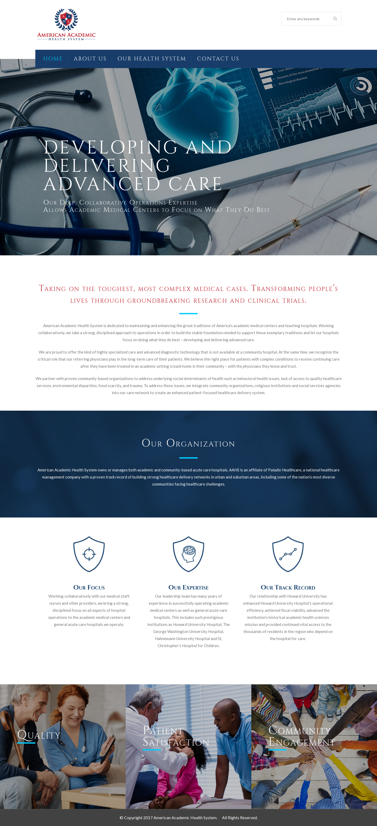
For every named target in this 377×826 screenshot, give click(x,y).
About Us (90, 59)
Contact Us (218, 59)
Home (53, 59)
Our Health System (151, 59)
